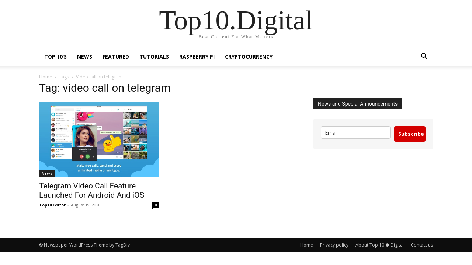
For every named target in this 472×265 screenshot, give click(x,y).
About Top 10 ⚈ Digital (379, 245)
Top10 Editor (52, 205)
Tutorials (154, 56)
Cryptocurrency (249, 56)
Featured (116, 56)
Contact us (422, 245)
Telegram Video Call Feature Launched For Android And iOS (91, 190)
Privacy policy (334, 245)
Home (45, 77)
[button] (424, 57)
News (84, 56)
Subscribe (411, 133)
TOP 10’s (55, 56)
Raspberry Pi (197, 56)
